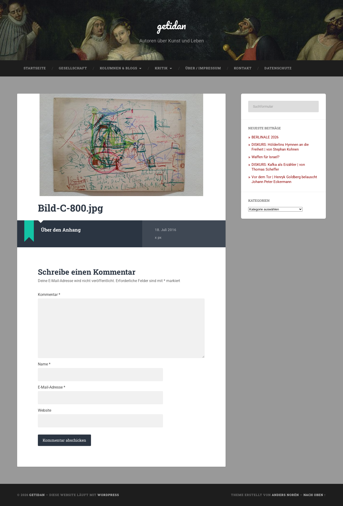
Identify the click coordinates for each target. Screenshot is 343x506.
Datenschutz (278, 68)
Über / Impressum (203, 68)
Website (44, 410)
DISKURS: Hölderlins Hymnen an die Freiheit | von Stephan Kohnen (280, 147)
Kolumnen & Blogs (118, 68)
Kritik (161, 68)
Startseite (35, 68)
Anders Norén (285, 495)
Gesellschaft (73, 68)
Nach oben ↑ (314, 495)
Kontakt (243, 68)
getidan (171, 25)
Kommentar (49, 295)
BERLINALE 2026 (265, 137)
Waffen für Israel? (265, 157)
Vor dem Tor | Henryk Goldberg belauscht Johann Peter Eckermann (284, 179)
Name (44, 364)
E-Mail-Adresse (51, 387)
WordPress (108, 495)
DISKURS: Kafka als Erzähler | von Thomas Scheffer (278, 167)
